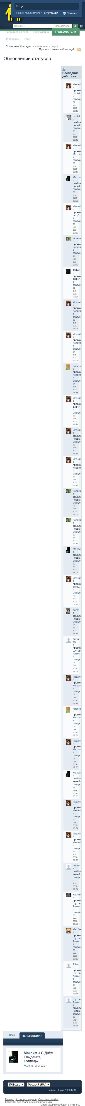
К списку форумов (26, 1099)
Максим (77, 154)
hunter (76, 865)
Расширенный (81, 26)
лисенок (78, 365)
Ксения (77, 238)
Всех (12, 1034)
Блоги (27, 38)
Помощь (70, 13)
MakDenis (79, 929)
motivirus (78, 93)
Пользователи (65, 31)
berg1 (76, 215)
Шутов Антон (77, 652)
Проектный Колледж (18, 46)
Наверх (9, 1099)
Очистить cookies (48, 1099)
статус (76, 98)
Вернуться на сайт (16, 31)
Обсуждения (41, 31)
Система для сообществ (55, 1104)
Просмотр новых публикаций (57, 49)
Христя (77, 894)
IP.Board (74, 1104)
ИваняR (77, 84)
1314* (76, 270)
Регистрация (50, 12)
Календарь (12, 38)
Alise (75, 964)
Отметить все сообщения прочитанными (28, 1102)
